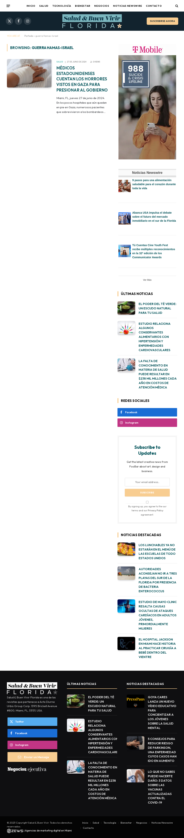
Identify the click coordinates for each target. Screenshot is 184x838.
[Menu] (8, 6)
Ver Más (147, 280)
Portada (28, 35)
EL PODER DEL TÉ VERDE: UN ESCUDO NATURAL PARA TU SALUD (157, 308)
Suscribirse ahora (162, 21)
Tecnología (61, 5)
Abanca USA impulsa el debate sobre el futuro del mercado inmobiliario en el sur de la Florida (154, 216)
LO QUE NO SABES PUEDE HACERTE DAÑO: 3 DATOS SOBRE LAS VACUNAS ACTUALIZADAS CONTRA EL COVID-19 (161, 787)
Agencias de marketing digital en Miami (48, 830)
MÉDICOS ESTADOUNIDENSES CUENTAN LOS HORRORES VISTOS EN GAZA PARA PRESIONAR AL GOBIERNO (82, 78)
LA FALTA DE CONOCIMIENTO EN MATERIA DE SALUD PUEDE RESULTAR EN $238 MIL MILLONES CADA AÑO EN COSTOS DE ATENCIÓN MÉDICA (158, 374)
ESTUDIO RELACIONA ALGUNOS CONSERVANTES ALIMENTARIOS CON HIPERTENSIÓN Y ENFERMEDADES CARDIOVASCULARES (155, 337)
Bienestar (82, 5)
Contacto (154, 5)
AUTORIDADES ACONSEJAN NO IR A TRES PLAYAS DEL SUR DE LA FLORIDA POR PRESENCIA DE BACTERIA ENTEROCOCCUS (158, 580)
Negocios (101, 5)
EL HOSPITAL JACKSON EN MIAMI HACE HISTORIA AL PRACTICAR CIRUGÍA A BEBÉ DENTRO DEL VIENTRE (157, 648)
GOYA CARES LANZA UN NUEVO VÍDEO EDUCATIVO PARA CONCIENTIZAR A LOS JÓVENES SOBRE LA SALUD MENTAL (162, 712)
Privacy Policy (155, 510)
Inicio (31, 5)
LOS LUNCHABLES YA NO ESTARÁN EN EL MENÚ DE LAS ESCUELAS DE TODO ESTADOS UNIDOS (157, 551)
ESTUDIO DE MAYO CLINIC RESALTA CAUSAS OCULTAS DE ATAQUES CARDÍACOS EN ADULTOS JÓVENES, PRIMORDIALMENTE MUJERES (158, 615)
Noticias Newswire (127, 5)
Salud (43, 5)
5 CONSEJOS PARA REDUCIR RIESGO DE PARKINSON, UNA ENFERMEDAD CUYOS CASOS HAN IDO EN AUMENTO (162, 750)
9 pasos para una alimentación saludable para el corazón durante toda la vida (154, 184)
